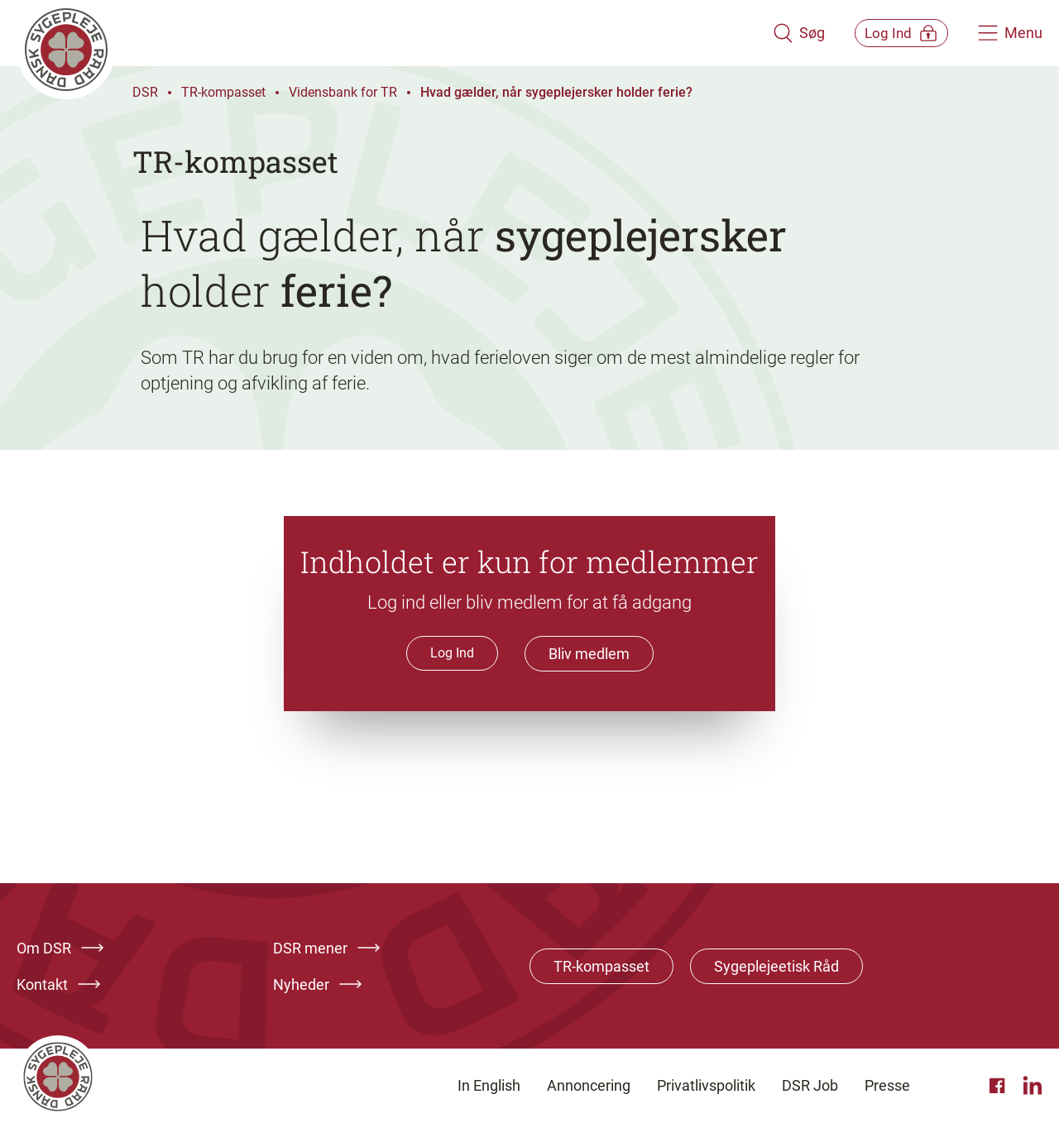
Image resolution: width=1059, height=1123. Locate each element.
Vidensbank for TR (343, 92)
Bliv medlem (589, 653)
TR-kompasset (223, 92)
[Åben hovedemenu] (1010, 33)
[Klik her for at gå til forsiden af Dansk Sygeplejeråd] (383, 33)
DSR (145, 92)
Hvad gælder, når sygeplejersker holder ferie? (556, 92)
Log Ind (452, 653)
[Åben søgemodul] (776, 33)
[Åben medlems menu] (889, 32)
